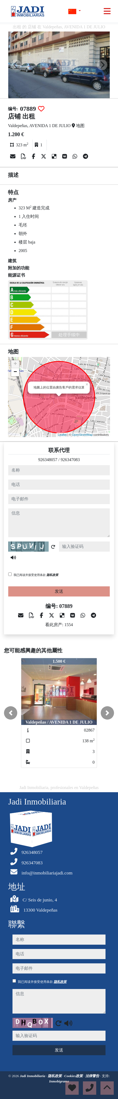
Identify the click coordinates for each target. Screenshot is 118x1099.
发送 (59, 591)
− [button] (15, 372)
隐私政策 (52, 574)
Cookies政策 (74, 1076)
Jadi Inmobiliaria (33, 1076)
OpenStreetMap (82, 434)
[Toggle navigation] (107, 11)
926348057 (47, 459)
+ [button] (15, 364)
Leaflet (62, 434)
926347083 (70, 459)
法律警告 (92, 1076)
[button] (10, 713)
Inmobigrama (59, 1081)
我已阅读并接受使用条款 (36, 574)
